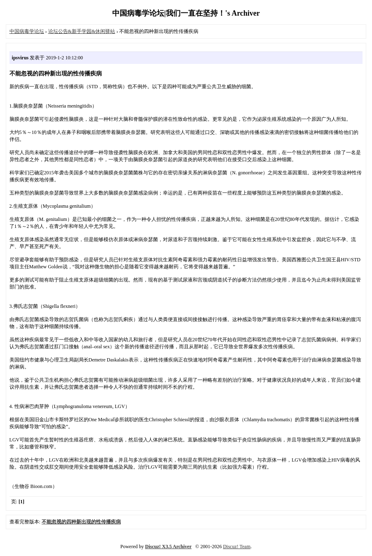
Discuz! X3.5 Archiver (168, 546)
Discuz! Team (237, 546)
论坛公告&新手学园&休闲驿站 (81, 31)
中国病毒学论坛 (26, 31)
